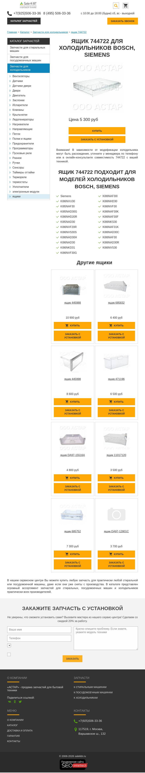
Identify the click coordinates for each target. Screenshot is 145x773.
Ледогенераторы (23, 119)
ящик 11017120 (116, 455)
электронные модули (26, 191)
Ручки (16, 162)
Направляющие (23, 128)
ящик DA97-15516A (72, 455)
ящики (17, 196)
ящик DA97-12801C (116, 531)
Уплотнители (21, 186)
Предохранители (23, 143)
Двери (16, 90)
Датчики (18, 80)
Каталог (25, 31)
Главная (12, 31)
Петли (16, 133)
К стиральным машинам (90, 687)
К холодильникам (86, 698)
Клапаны (18, 109)
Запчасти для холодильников (50, 31)
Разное (17, 157)
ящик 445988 (72, 302)
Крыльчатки (20, 114)
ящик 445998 (72, 379)
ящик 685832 (116, 302)
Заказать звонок (122, 21)
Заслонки (19, 100)
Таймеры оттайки (24, 172)
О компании (15, 720)
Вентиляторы (21, 76)
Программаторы (23, 148)
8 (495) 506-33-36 (57, 13)
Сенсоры (18, 167)
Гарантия (13, 736)
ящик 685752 (72, 531)
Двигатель (19, 95)
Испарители (20, 104)
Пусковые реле (22, 153)
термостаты (20, 181)
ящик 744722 (79, 31)
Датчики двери (22, 85)
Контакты (13, 741)
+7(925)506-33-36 (27, 13)
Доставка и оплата (20, 731)
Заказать (72, 657)
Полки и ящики (22, 138)
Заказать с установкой (97, 139)
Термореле (20, 177)
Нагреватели (21, 124)
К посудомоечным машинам (93, 693)
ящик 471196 (116, 379)
